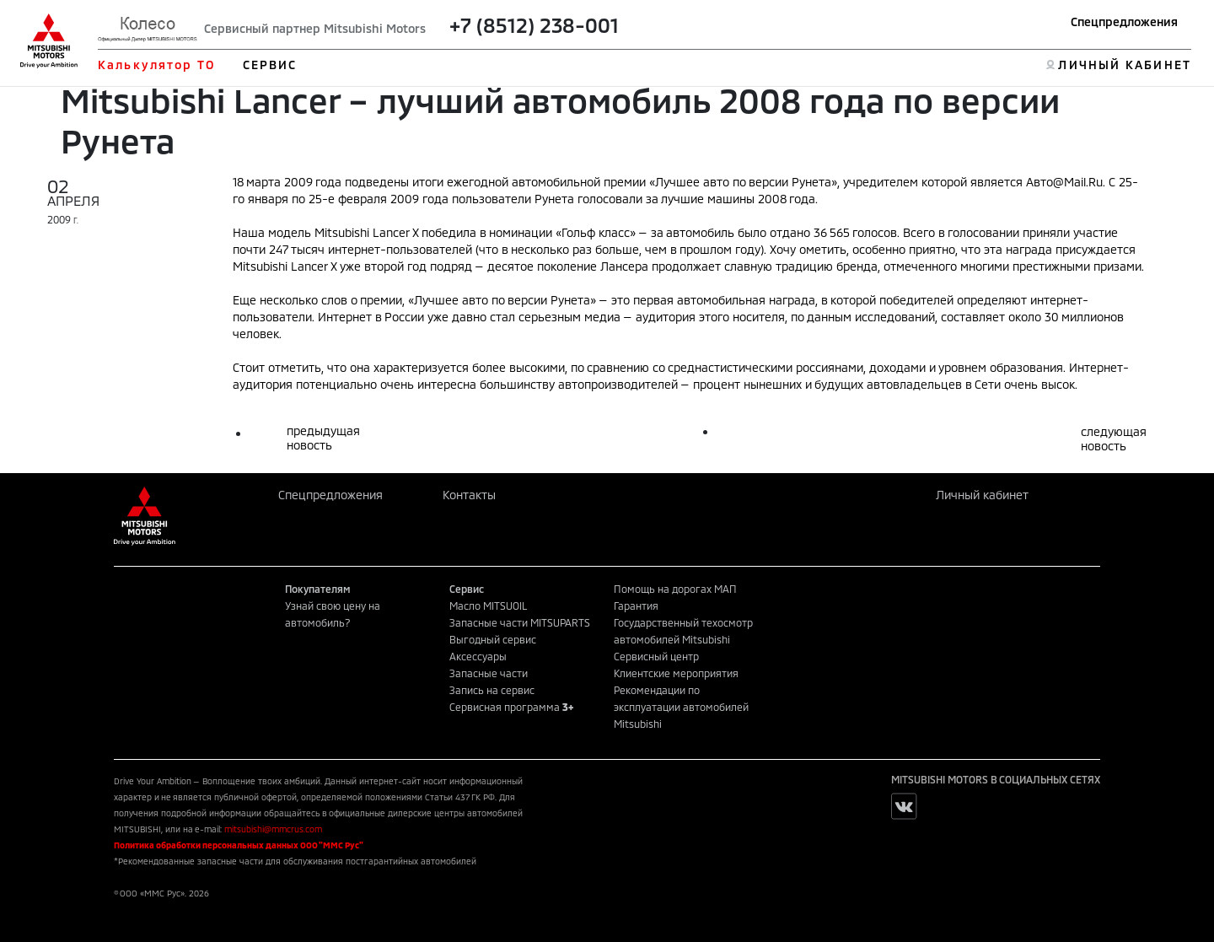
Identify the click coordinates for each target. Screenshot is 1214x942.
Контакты (469, 494)
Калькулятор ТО (156, 64)
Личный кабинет (982, 494)
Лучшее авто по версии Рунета (743, 182)
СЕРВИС (270, 64)
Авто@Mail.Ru (1064, 182)
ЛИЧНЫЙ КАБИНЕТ (1124, 64)
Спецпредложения (1124, 21)
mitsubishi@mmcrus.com (273, 829)
